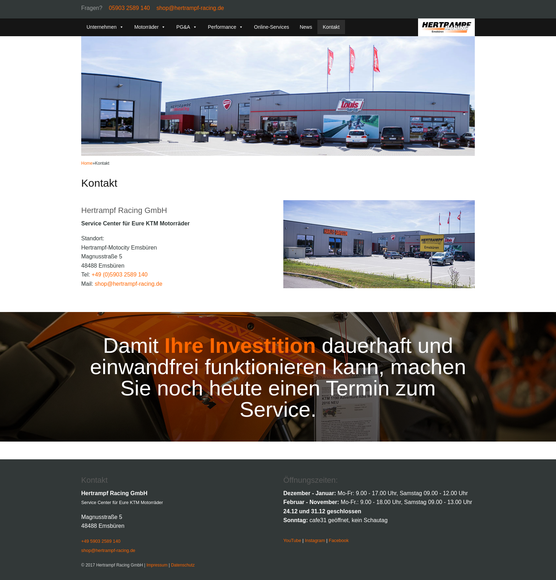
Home (87, 163)
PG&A (186, 27)
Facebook (339, 540)
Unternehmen (105, 27)
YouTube (292, 540)
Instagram (315, 540)
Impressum (156, 565)
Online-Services (271, 27)
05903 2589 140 (129, 8)
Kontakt (331, 27)
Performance (225, 27)
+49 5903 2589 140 (101, 541)
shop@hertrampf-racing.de (190, 8)
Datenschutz (183, 565)
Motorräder (150, 27)
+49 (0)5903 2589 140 (119, 275)
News (306, 27)
